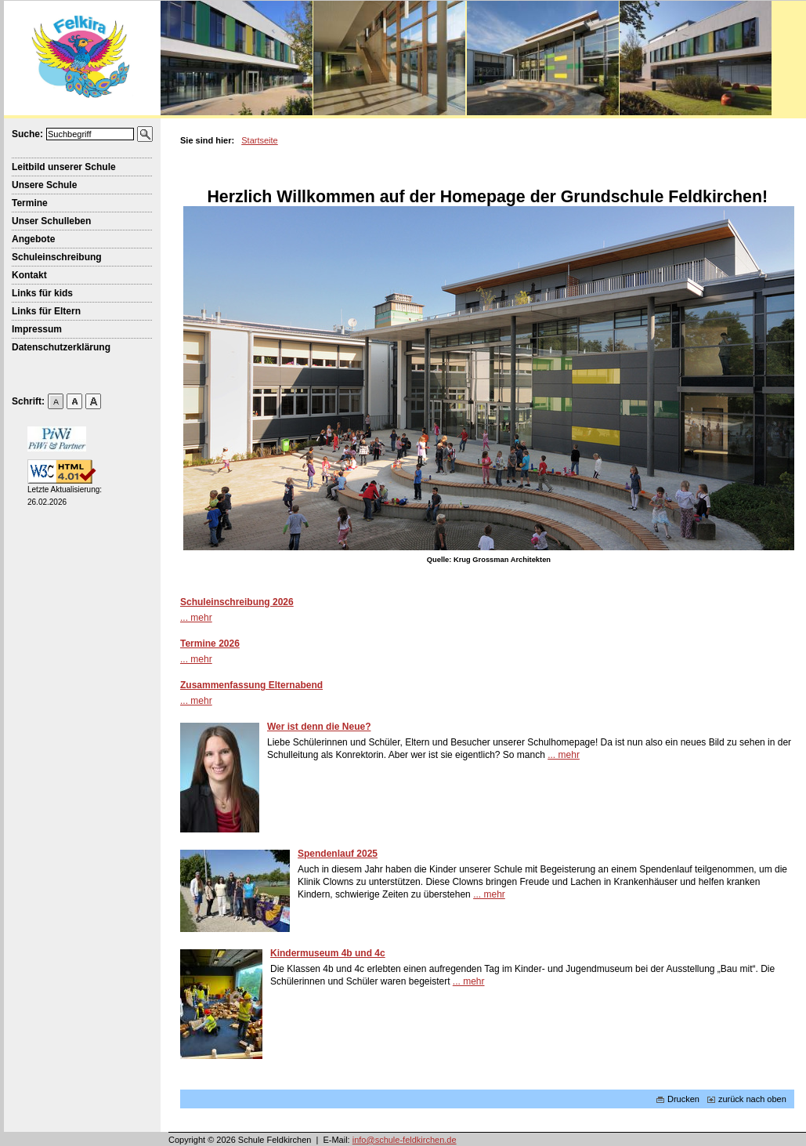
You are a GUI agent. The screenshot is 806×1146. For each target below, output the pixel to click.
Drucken (677, 1099)
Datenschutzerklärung (61, 347)
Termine (30, 203)
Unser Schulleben (51, 221)
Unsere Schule (44, 185)
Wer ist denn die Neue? (318, 726)
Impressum (37, 329)
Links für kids (42, 293)
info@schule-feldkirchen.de (404, 1139)
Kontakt (29, 275)
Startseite (259, 140)
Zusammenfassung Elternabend (251, 685)
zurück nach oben (746, 1099)
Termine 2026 (210, 643)
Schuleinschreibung (57, 257)
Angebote (33, 239)
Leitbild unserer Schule (64, 166)
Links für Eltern (46, 311)
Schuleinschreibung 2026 (237, 602)
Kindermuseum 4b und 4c (327, 953)
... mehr (196, 617)
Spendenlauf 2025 (338, 853)
